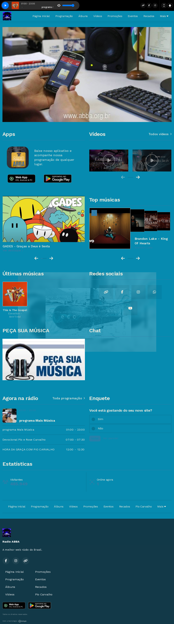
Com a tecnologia (14, 621)
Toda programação (68, 398)
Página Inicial (41, 16)
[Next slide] (138, 177)
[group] (108, 160)
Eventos (133, 16)
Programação (64, 16)
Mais (164, 16)
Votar (95, 438)
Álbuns (83, 16)
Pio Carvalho (144, 506)
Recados (148, 16)
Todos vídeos (160, 134)
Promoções (115, 16)
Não (100, 428)
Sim (100, 419)
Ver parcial (110, 438)
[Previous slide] (123, 177)
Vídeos (97, 16)
